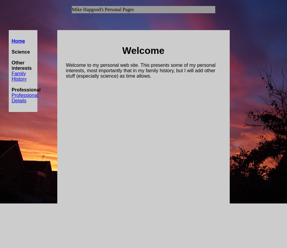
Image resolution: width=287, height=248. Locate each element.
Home (18, 41)
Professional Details (25, 98)
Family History (19, 76)
